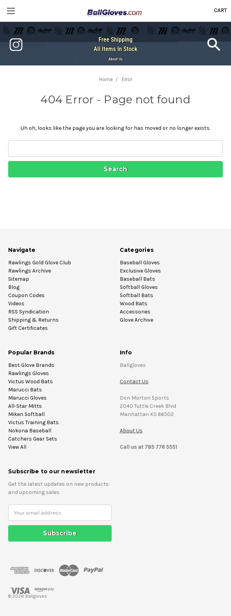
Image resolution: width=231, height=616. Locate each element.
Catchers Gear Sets (32, 438)
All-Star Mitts (25, 406)
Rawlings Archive (29, 270)
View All (17, 447)
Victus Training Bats (33, 422)
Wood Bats (133, 303)
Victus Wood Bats (30, 381)
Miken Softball (26, 414)
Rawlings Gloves (28, 373)
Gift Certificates (28, 328)
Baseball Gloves (140, 262)
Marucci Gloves (27, 398)
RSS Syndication (28, 311)
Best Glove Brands (31, 365)
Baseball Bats (137, 279)
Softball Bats (136, 295)
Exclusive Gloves (140, 270)
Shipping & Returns (33, 320)
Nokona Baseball (29, 430)
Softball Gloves (139, 287)
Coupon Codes (26, 295)
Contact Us (134, 381)
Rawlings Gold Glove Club (39, 262)
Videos (16, 303)
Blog (13, 287)
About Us (115, 59)
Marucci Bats (25, 389)
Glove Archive (136, 320)
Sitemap (18, 279)
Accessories (135, 311)
